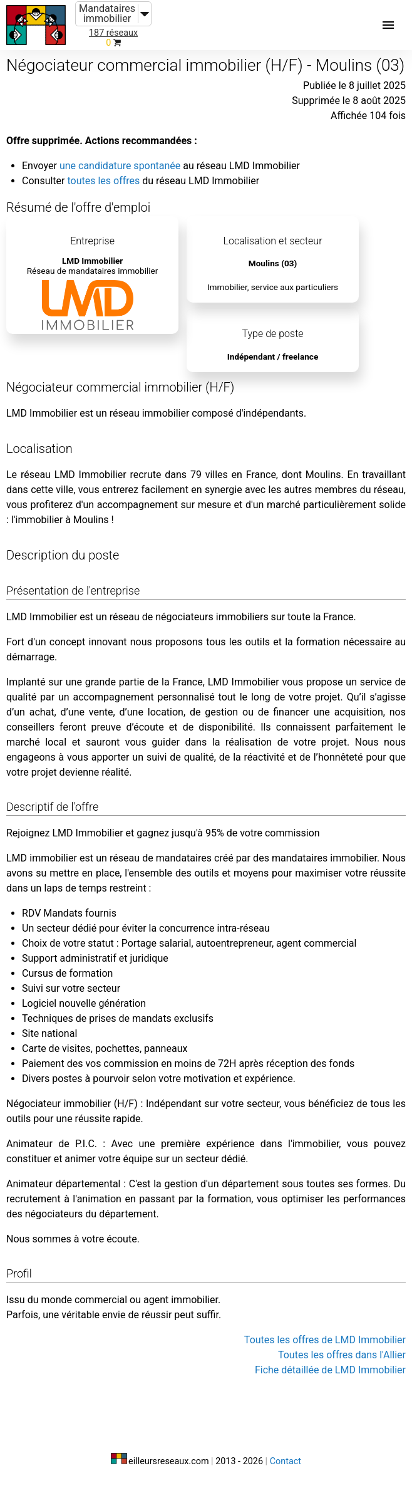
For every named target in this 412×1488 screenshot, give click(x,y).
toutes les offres (103, 181)
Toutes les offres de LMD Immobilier (325, 1340)
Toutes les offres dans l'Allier (342, 1355)
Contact (285, 1461)
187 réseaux (113, 33)
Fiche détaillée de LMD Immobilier (330, 1370)
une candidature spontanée (119, 166)
